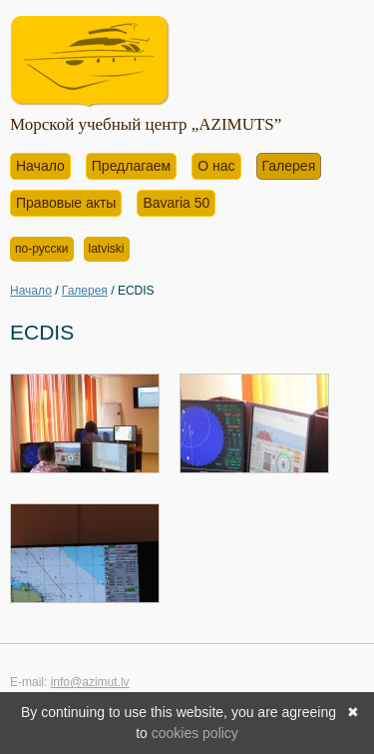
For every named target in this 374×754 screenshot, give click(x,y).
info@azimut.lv (90, 682)
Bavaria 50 (176, 203)
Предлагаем (131, 166)
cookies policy (195, 733)
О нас (215, 166)
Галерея (289, 166)
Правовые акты (66, 203)
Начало (40, 166)
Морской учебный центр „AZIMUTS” (145, 124)
